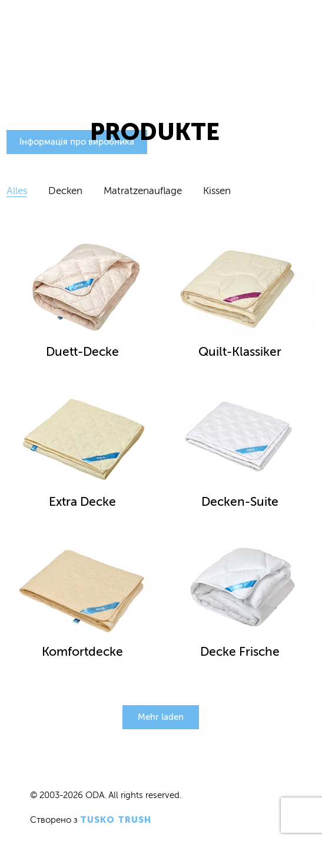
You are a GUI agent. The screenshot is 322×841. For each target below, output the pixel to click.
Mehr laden (161, 717)
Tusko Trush (115, 820)
